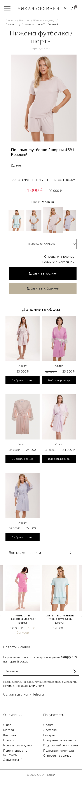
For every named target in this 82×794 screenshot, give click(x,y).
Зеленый (33, 220)
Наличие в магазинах (58, 262)
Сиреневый (68, 220)
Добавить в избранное (43, 288)
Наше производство (17, 745)
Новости (9, 740)
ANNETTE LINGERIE (35, 180)
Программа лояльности (59, 740)
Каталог (24, 20)
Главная (10, 20)
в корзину (43, 273)
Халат (22, 365)
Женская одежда (44, 20)
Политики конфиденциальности (23, 685)
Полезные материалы (58, 750)
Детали (17, 165)
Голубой (16, 220)
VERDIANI (22, 615)
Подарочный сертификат (60, 745)
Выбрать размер (22, 380)
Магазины (10, 730)
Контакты (9, 735)
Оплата (48, 725)
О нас (7, 725)
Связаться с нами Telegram (25, 694)
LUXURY (69, 180)
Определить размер (59, 256)
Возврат (49, 735)
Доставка (50, 730)
